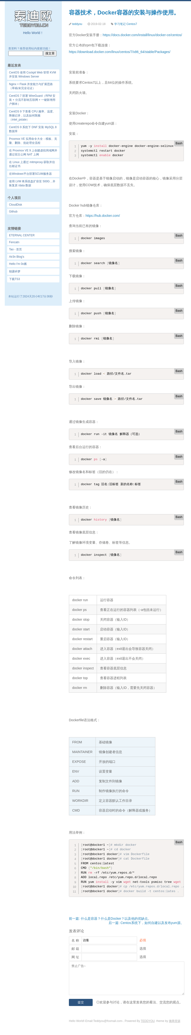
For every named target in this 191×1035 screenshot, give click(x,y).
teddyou (77, 24)
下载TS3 (14, 279)
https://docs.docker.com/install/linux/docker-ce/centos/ (142, 35)
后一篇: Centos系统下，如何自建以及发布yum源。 (146, 923)
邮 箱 (75, 949)
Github (13, 211)
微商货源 (174, 1021)
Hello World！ (33, 33)
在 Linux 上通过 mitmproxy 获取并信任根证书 (32, 164)
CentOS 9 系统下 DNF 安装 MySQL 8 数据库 (33, 129)
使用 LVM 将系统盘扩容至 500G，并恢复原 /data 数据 (32, 183)
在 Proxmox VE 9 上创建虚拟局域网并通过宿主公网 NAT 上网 (33, 152)
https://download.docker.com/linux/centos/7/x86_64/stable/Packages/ (119, 52)
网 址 (75, 957)
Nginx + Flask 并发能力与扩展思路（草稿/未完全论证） (31, 86)
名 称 (75, 940)
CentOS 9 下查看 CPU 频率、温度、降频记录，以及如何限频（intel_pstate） (32, 115)
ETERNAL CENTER (22, 235)
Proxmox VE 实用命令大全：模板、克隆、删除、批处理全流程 (33, 141)
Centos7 (131, 24)
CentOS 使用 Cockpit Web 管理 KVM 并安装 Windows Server (32, 74)
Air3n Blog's (16, 256)
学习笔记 (120, 24)
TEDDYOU (148, 1021)
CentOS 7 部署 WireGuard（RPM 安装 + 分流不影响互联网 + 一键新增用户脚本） (32, 100)
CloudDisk (15, 204)
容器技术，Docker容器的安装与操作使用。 (124, 12)
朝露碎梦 (14, 271)
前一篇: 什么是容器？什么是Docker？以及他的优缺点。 (110, 918)
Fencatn (14, 242)
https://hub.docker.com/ (103, 216)
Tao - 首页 (15, 249)
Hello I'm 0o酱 (18, 264)
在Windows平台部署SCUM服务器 (30, 173)
